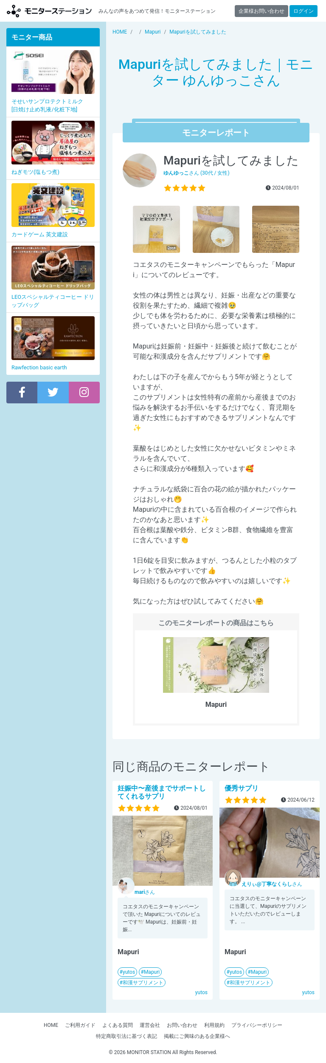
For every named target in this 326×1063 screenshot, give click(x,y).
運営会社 (150, 1025)
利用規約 (214, 1025)
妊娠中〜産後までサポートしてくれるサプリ (162, 792)
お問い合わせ (182, 1025)
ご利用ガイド (80, 1025)
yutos (129, 972)
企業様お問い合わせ (261, 11)
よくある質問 (117, 1025)
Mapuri (152, 972)
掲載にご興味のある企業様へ (197, 1036)
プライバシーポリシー (256, 1025)
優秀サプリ (242, 788)
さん (145, 892)
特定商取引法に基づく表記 (126, 1036)
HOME (51, 1025)
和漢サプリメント (143, 983)
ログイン (303, 11)
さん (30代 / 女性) (196, 173)
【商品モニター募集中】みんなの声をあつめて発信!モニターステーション (49, 10)
